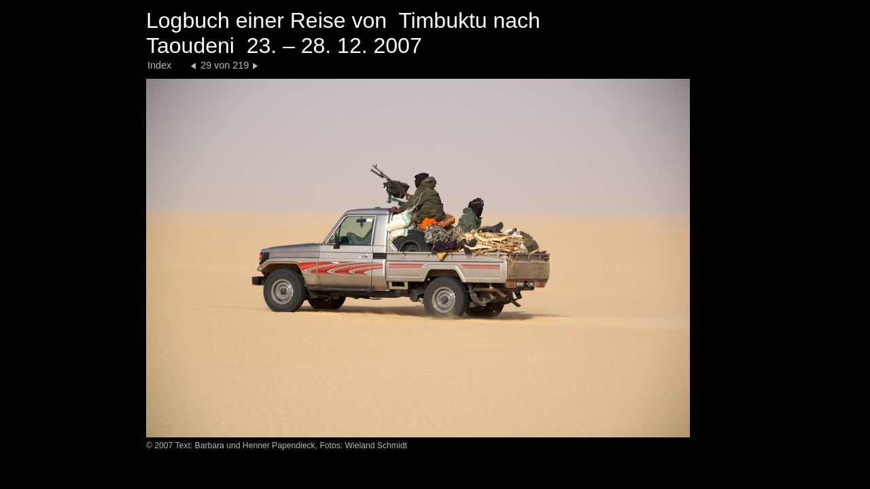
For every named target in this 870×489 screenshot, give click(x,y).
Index (159, 65)
